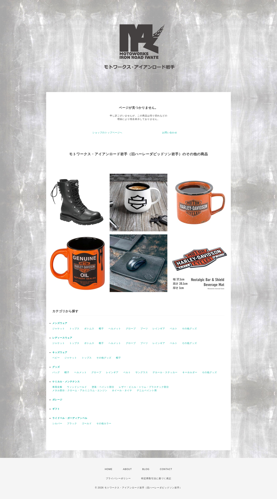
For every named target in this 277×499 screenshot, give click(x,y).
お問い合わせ (169, 132)
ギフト (56, 409)
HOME (109, 469)
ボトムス (89, 328)
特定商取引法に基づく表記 (156, 478)
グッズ (56, 367)
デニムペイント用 (147, 390)
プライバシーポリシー (118, 478)
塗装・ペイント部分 (103, 387)
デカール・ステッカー (165, 372)
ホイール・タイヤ (122, 390)
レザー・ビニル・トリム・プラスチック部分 (144, 387)
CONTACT (166, 469)
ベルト (173, 328)
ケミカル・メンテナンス (66, 381)
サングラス (141, 372)
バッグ (56, 372)
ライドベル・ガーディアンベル (69, 418)
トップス (74, 328)
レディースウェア (62, 337)
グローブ (131, 328)
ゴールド (87, 423)
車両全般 (57, 387)
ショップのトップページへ (107, 132)
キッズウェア (59, 352)
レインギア (159, 328)
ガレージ (57, 399)
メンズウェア (59, 323)
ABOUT (127, 469)
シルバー (57, 423)
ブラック (72, 423)
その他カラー (103, 423)
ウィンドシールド (77, 387)
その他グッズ (189, 328)
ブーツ (144, 328)
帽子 (101, 328)
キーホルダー (189, 372)
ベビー (56, 357)
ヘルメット (114, 328)
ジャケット (58, 328)
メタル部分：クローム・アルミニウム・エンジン (79, 390)
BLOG (145, 469)
